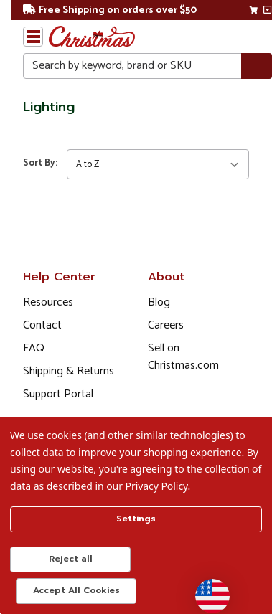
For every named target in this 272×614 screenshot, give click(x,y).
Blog (159, 302)
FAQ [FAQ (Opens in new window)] (33, 348)
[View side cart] (267, 10)
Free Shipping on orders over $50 (110, 10)
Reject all (71, 558)
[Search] (256, 66)
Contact (42, 325)
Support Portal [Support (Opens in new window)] (58, 394)
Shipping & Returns (68, 371)
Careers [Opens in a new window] (166, 325)
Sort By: (40, 163)
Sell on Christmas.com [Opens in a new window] (183, 357)
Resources (48, 302)
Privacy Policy (157, 486)
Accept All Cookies (76, 590)
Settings (136, 518)
